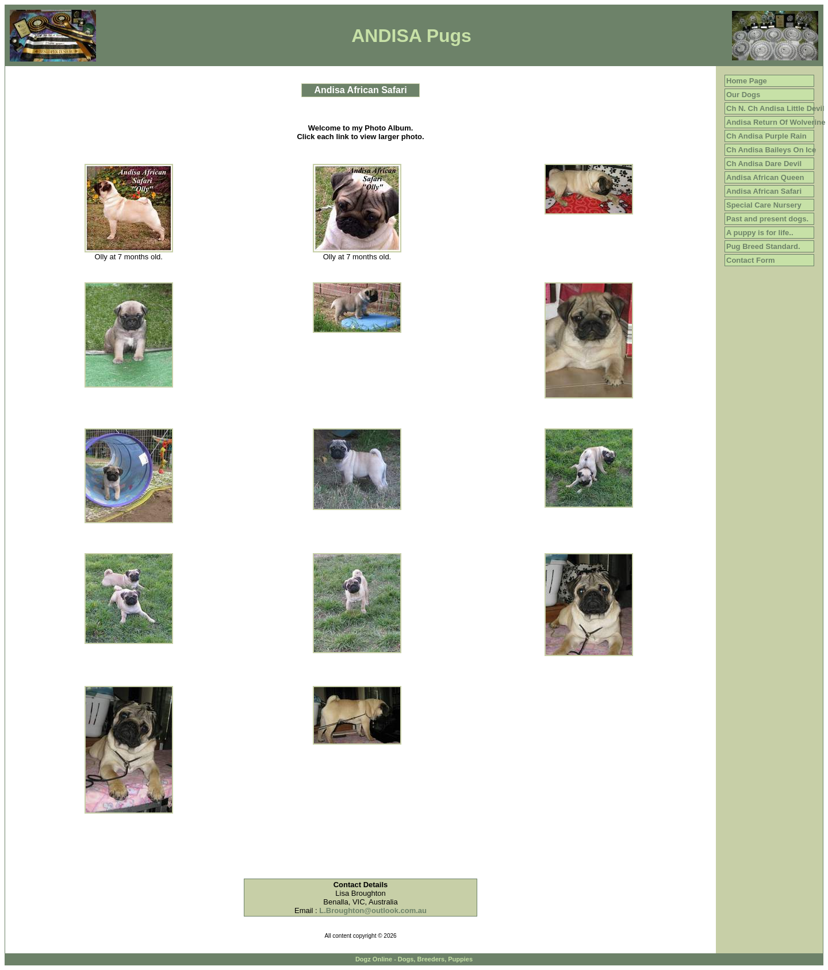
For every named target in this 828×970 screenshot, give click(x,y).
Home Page (746, 80)
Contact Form (750, 260)
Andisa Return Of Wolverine (775, 122)
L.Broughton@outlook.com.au (373, 910)
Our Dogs (743, 94)
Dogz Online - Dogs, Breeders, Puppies (414, 959)
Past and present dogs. (767, 218)
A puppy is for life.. (759, 232)
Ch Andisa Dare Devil (764, 163)
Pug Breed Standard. (763, 246)
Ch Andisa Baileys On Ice (771, 149)
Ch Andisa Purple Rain (766, 136)
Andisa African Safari (764, 191)
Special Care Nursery (764, 205)
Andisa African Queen (765, 177)
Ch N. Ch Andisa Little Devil (775, 108)
